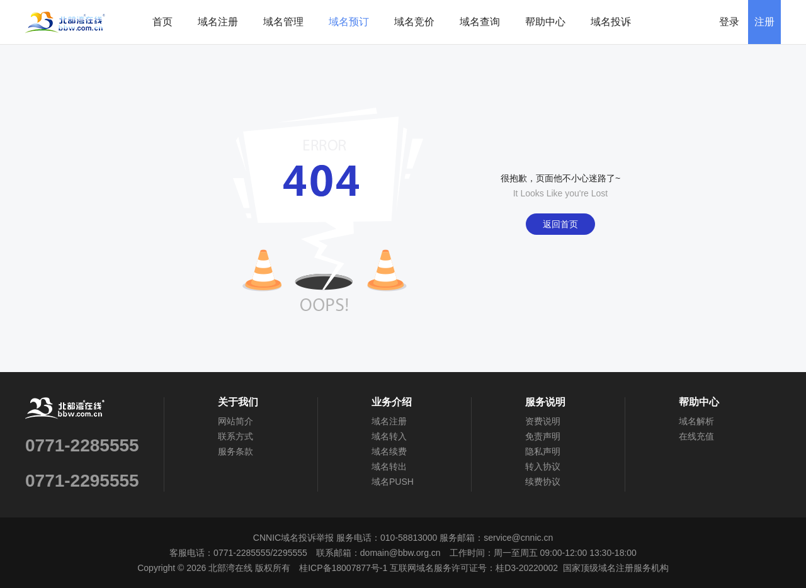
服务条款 (235, 451)
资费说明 (542, 421)
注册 (764, 21)
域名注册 (218, 21)
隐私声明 (542, 451)
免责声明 (542, 436)
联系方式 (235, 436)
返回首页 (560, 224)
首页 (162, 21)
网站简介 (235, 421)
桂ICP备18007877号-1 (343, 568)
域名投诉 (611, 21)
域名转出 (389, 466)
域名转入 (389, 436)
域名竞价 (414, 21)
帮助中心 (545, 21)
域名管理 (283, 21)
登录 (729, 21)
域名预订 (349, 21)
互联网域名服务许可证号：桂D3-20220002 (474, 568)
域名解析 (696, 421)
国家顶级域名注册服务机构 (616, 568)
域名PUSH (393, 482)
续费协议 (542, 482)
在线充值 (696, 436)
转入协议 (542, 466)
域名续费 (389, 451)
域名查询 (480, 21)
